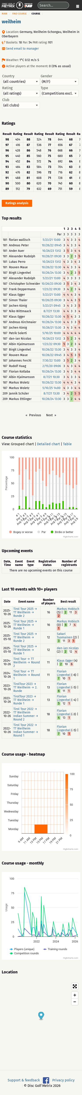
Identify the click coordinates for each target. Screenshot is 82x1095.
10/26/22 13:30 (51, 267)
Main (4, 13)
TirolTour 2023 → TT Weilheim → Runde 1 (24, 700)
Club (21, 103)
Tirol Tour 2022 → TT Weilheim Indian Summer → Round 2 (25, 714)
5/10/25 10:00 (51, 333)
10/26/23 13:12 (51, 251)
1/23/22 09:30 (51, 289)
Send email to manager (22, 48)
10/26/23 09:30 (51, 284)
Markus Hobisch (68, 609)
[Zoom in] (75, 995)
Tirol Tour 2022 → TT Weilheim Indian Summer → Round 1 (25, 730)
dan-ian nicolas (68, 648)
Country (21, 79)
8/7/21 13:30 (52, 311)
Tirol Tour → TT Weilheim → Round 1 (26, 675)
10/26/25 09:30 (51, 300)
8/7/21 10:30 (51, 377)
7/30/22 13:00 (51, 360)
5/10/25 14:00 (51, 388)
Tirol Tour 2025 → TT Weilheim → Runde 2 (25, 612)
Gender (59, 79)
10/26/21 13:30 (51, 328)
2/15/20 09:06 (51, 366)
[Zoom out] (75, 1001)
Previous (35, 415)
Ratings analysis (16, 203)
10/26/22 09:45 (51, 245)
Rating (21, 91)
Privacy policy (63, 1080)
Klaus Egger (65, 661)
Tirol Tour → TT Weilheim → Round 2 (26, 662)
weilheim (11, 22)
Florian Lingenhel (63, 673)
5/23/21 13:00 (52, 240)
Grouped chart (22, 444)
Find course (19, 13)
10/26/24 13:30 (51, 273)
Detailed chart (48, 444)
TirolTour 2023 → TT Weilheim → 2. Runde (25, 687)
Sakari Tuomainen (64, 635)
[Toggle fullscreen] (75, 986)
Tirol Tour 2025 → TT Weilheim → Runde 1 (25, 625)
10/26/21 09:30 (51, 256)
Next (49, 415)
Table (67, 444)
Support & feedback (24, 1080)
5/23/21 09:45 (52, 306)
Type (59, 91)
